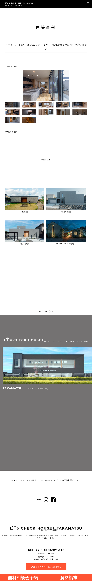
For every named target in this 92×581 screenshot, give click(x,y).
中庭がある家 (11, 132)
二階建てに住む (12, 66)
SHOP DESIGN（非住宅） (65, 244)
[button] (85, 85)
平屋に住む (24, 212)
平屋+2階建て (24, 244)
